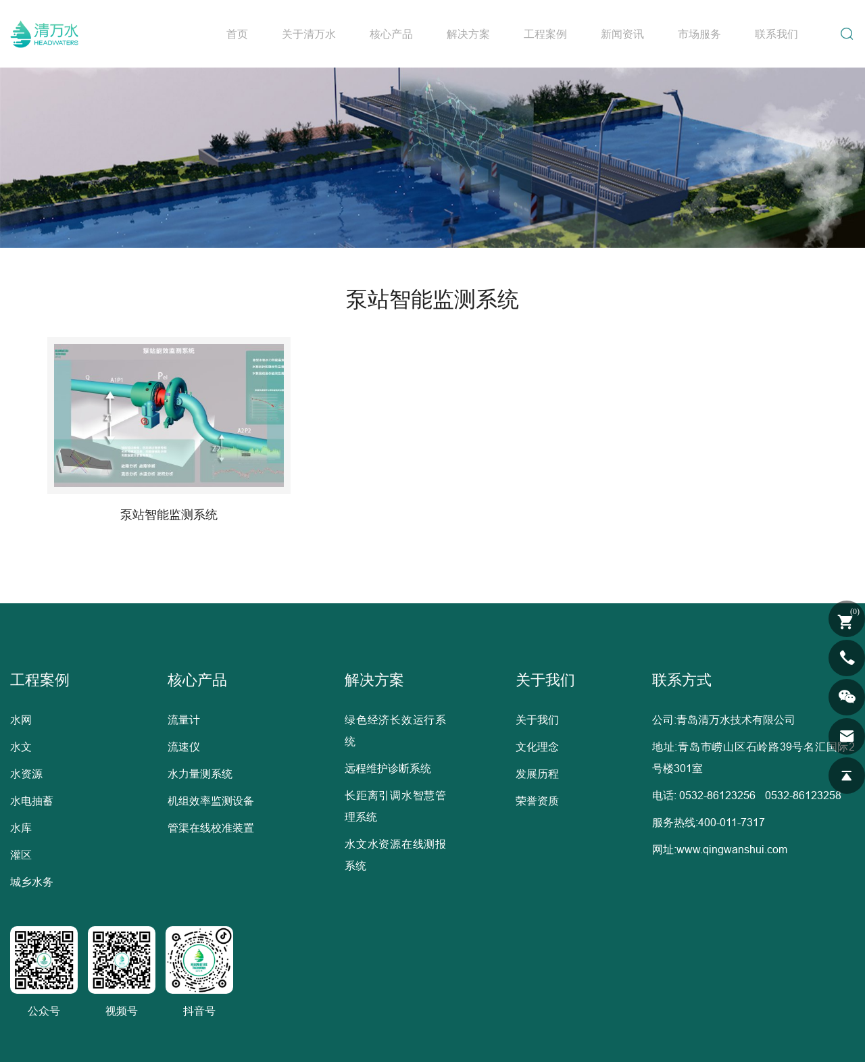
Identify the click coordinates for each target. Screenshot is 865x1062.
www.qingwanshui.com (731, 849)
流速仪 (184, 746)
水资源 (26, 773)
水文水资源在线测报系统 (395, 854)
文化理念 (537, 746)
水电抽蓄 (31, 800)
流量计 (184, 719)
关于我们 (537, 719)
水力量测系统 (200, 773)
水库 (21, 827)
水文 (21, 746)
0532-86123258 (803, 795)
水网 (21, 719)
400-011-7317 (731, 822)
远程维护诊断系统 (388, 768)
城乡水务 (31, 881)
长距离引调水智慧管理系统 (395, 806)
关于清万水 (309, 33)
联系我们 (776, 33)
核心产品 (391, 33)
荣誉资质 (537, 800)
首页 (237, 33)
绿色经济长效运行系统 (395, 730)
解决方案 (468, 33)
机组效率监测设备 (211, 800)
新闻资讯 (622, 33)
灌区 (21, 854)
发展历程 (537, 773)
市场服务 (699, 33)
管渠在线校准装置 (211, 827)
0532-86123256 (717, 795)
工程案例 (545, 33)
